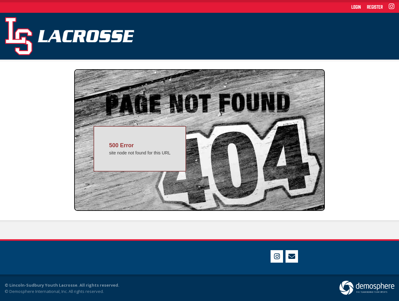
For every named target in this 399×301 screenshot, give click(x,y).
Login (356, 6)
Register (375, 6)
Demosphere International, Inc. (38, 291)
